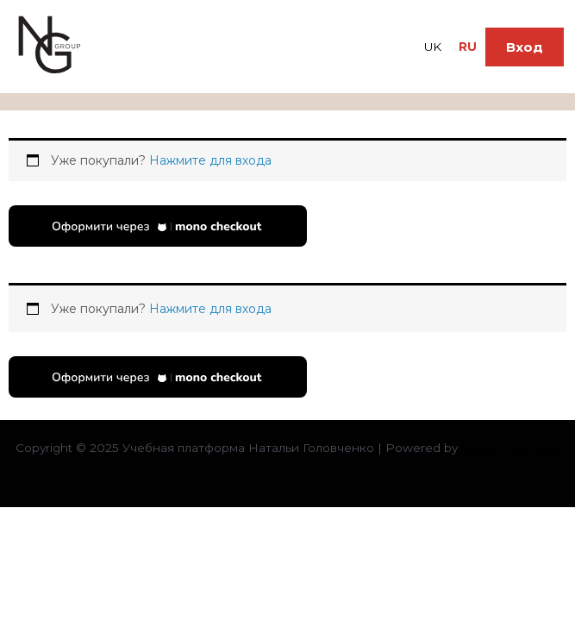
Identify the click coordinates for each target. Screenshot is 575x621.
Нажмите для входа (210, 160)
